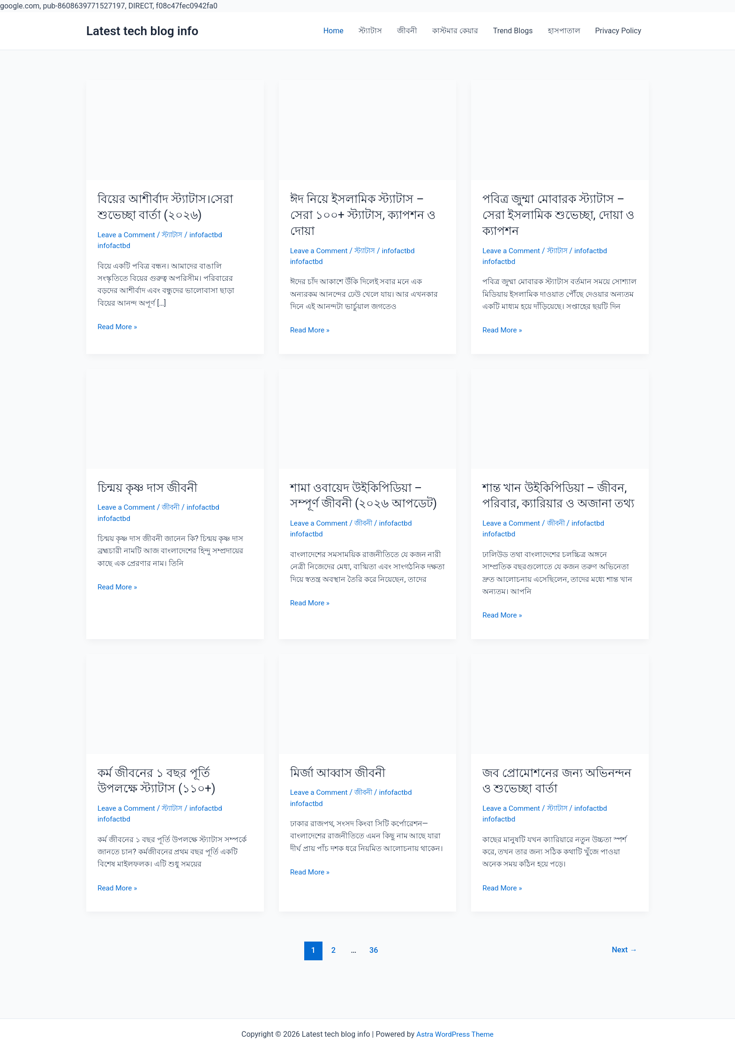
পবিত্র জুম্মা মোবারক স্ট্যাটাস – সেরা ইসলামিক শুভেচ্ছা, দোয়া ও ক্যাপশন (556, 215)
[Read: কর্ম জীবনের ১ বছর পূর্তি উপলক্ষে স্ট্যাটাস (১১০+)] (175, 719)
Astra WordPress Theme (454, 1034)
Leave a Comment (128, 234)
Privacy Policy (618, 30)
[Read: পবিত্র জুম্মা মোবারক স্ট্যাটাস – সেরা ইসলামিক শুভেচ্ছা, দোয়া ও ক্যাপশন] (560, 129)
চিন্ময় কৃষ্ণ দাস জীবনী (150, 488)
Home (333, 30)
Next (623, 966)
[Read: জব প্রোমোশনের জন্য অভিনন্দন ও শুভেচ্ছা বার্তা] (560, 719)
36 (372, 966)
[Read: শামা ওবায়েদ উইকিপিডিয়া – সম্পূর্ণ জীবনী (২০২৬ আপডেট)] (368, 418)
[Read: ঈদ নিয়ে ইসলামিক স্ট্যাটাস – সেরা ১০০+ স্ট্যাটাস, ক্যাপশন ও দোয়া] (368, 129)
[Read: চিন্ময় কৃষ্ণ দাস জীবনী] (175, 418)
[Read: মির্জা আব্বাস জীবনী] (368, 719)
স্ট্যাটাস (370, 30)
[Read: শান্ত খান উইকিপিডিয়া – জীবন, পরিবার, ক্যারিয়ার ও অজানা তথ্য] (560, 418)
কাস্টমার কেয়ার (455, 30)
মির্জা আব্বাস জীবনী (339, 788)
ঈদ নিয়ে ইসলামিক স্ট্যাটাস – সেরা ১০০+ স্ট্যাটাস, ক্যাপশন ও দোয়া (367, 215)
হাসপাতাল (564, 30)
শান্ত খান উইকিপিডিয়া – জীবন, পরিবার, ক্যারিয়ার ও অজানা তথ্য (558, 504)
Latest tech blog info (142, 31)
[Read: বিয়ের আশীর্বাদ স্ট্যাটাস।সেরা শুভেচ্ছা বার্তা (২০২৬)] (175, 129)
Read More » (118, 327)
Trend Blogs (513, 30)
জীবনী (407, 30)
